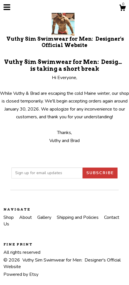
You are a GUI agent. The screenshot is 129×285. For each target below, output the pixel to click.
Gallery (44, 217)
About (26, 217)
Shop (9, 217)
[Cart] (122, 8)
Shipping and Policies (78, 217)
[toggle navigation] (6, 7)
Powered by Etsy (20, 274)
